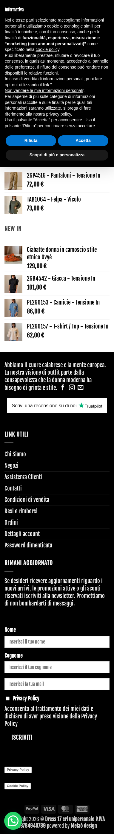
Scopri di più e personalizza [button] (57, 154)
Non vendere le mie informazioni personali (44, 90)
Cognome (13, 656)
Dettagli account (22, 534)
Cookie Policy (17, 786)
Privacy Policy (18, 769)
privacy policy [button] (58, 114)
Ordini (11, 522)
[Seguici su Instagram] (72, 388)
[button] (13, 821)
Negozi (11, 465)
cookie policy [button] (47, 49)
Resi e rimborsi (21, 511)
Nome (10, 630)
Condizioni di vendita (26, 499)
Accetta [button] (83, 140)
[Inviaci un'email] (81, 388)
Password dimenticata (28, 545)
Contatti (13, 488)
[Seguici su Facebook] (63, 388)
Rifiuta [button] (31, 140)
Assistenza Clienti (23, 477)
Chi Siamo (15, 454)
